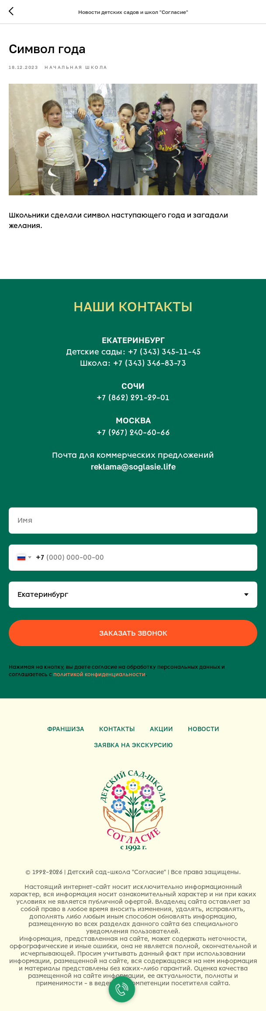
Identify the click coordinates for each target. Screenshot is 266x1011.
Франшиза (65, 728)
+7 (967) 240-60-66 (133, 432)
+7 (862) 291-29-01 (133, 397)
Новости (203, 728)
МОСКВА (133, 420)
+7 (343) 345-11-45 (164, 352)
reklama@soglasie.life (133, 466)
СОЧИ (133, 386)
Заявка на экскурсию (133, 745)
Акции (161, 728)
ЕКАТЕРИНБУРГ (133, 340)
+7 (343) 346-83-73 (149, 363)
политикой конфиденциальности (99, 674)
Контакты (117, 728)
